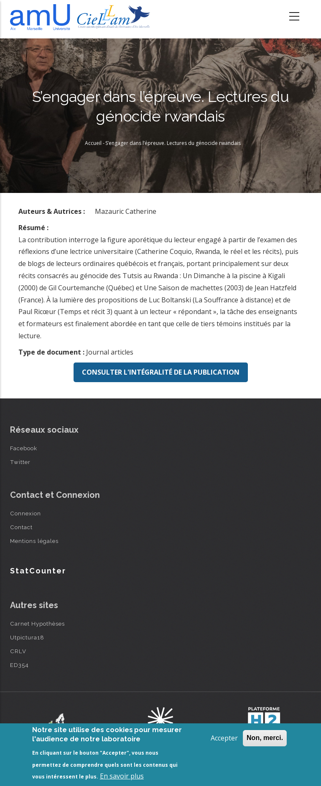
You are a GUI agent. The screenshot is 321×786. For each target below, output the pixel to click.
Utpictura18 (27, 637)
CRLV (18, 651)
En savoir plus (122, 776)
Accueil (93, 143)
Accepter (224, 738)
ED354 (19, 665)
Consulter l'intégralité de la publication (160, 372)
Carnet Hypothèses (37, 623)
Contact (21, 527)
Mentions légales (34, 541)
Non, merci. (265, 737)
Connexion (25, 513)
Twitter (20, 462)
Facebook (23, 448)
